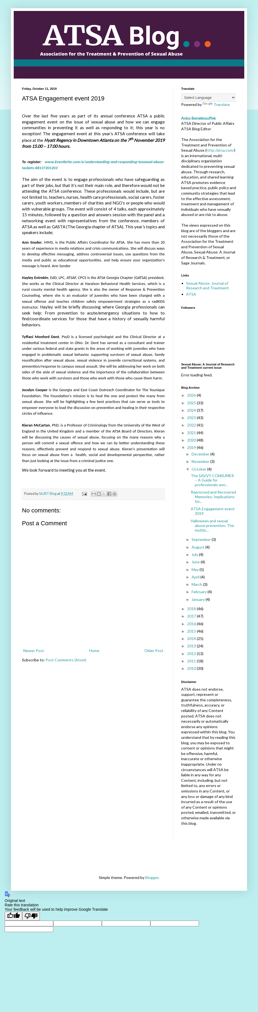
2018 (192, 608)
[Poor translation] (31, 916)
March (197, 584)
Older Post (153, 650)
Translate (216, 104)
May (196, 569)
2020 (192, 440)
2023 (192, 417)
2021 (192, 432)
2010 (192, 668)
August (198, 547)
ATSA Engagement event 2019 (213, 511)
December (201, 454)
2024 (192, 410)
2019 (192, 447)
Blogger (151, 877)
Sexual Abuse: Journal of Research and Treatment (207, 285)
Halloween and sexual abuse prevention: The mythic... (212, 525)
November (201, 461)
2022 (192, 425)
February (199, 591)
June (196, 562)
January (199, 599)
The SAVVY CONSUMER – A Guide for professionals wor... (212, 480)
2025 (192, 402)
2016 (192, 623)
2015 (192, 631)
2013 (192, 646)
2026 (192, 395)
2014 (192, 638)
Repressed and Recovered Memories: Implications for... (213, 497)
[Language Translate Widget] (208, 97)
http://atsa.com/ (220, 150)
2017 (192, 616)
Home (94, 650)
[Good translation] (13, 916)
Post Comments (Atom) (66, 660)
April (196, 577)
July (195, 554)
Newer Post (33, 650)
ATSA (191, 294)
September (202, 539)
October (199, 469)
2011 (192, 661)
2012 (192, 653)
